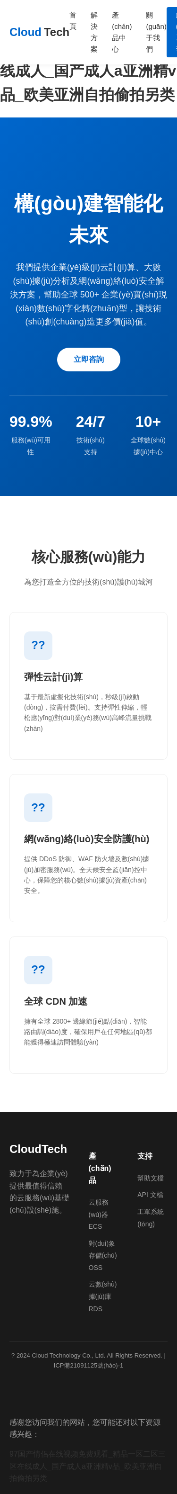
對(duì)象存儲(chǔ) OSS (103, 1255)
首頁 (72, 20)
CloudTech (38, 1149)
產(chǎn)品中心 (122, 32)
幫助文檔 (150, 1178)
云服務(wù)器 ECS (99, 1214)
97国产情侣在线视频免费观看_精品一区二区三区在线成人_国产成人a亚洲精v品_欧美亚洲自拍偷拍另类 (87, 1466)
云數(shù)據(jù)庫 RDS (103, 1296)
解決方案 (94, 32)
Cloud (39, 32)
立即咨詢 (89, 359)
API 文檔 (150, 1194)
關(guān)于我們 (156, 32)
